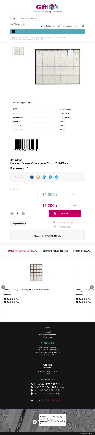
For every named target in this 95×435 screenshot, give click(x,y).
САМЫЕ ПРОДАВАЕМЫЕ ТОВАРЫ (22, 251)
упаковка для (47, 8)
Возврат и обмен (47, 355)
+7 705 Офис (50, 384)
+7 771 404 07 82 (50, 393)
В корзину (65, 213)
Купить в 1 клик (66, 222)
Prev (3, 287)
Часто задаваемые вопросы (47, 352)
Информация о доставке (47, 350)
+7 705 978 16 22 (18, 24)
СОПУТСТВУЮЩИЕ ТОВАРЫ (55, 251)
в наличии (14, 189)
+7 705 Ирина (50, 387)
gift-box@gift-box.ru (53, 400)
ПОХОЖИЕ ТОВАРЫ (81, 251)
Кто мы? (47, 332)
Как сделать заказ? (47, 347)
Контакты (47, 337)
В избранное (65, 226)
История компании (47, 334)
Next (92, 287)
